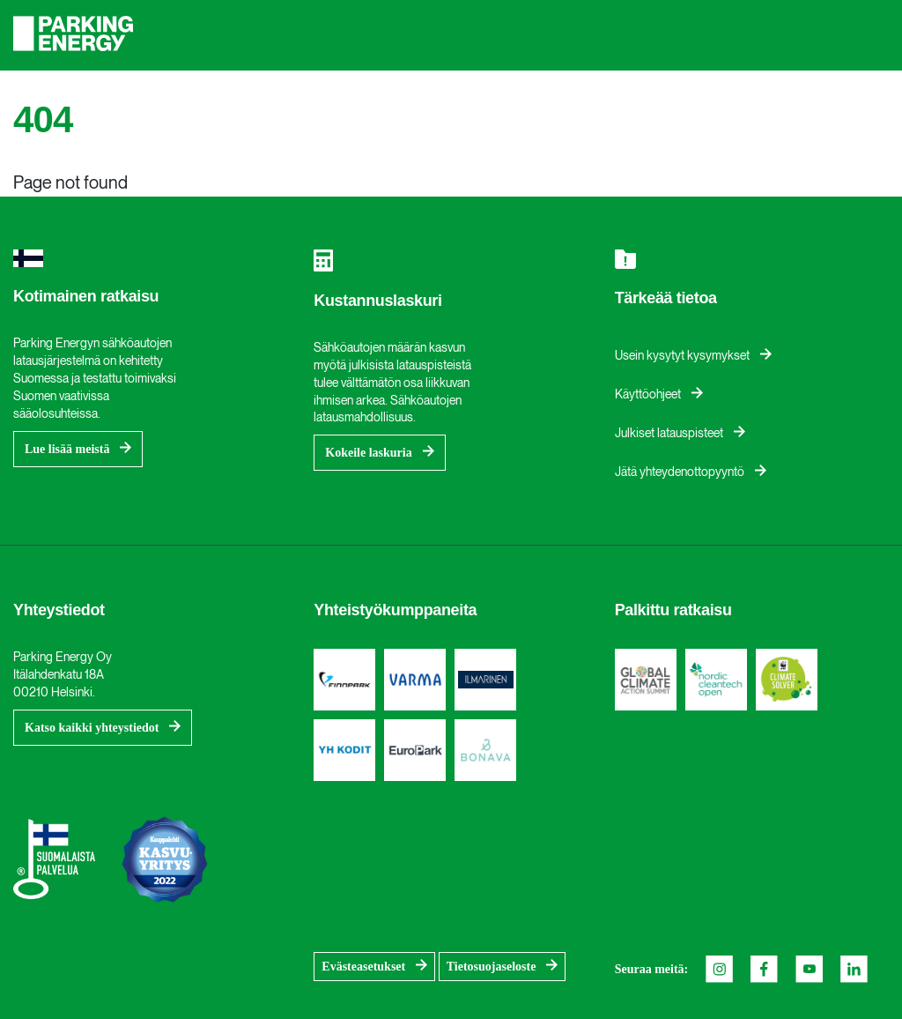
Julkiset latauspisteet (669, 433)
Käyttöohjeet (648, 394)
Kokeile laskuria (368, 452)
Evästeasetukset (363, 966)
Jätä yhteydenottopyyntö (679, 472)
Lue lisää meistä (67, 449)
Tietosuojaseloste (491, 966)
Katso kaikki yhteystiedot (92, 727)
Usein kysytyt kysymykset (682, 355)
